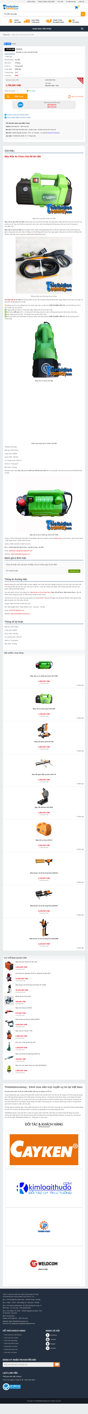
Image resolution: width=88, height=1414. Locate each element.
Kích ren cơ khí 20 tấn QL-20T (25, 1042)
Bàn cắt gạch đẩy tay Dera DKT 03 (44, 774)
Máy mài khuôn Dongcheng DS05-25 (27, 1054)
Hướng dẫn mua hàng (10, 1346)
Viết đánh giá (74, 571)
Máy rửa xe (58, 538)
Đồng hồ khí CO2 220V (23, 996)
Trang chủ (6, 35)
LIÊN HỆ (81, 2)
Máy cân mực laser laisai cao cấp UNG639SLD (31, 1065)
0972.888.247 (12, 1318)
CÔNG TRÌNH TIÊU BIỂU (46, 2)
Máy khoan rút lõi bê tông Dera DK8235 (44, 906)
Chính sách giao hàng (10, 1340)
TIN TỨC (60, 2)
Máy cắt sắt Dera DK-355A (44, 807)
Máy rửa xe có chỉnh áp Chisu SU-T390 (44, 676)
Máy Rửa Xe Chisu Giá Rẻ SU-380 (23, 156)
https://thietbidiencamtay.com (20, 554)
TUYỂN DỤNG (71, 2)
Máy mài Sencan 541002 (23, 1008)
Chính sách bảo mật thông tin (13, 1334)
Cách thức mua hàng (10, 1352)
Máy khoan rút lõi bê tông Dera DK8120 (44, 873)
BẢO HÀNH (31, 2)
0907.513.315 (23, 1318)
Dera (6, 584)
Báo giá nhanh (75, 96)
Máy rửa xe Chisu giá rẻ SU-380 (23, 35)
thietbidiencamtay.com (42, 1401)
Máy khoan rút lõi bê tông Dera (40, 592)
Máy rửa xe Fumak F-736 (23, 1031)
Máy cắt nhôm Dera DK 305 (44, 742)
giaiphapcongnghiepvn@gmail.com (20, 551)
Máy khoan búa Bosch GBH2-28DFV (27, 1019)
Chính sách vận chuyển (11, 1337)
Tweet (14, 44)
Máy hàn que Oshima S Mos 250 (26, 962)
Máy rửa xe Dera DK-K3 (44, 840)
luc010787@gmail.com (16, 610)
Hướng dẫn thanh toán (11, 1349)
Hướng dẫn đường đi (49, 129)
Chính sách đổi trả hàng (11, 1343)
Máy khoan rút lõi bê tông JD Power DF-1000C (30, 985)
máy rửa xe (11, 300)
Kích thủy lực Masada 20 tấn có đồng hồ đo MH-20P (32, 973)
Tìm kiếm (83, 14)
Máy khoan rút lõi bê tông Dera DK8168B (44, 938)
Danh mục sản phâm (57, 29)
